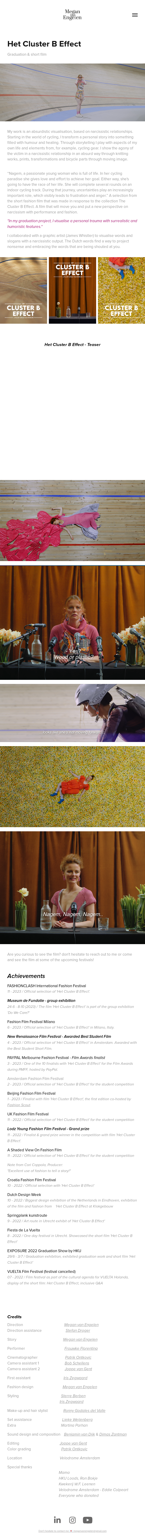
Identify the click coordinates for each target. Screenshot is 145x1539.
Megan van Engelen (81, 1325)
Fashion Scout (18, 1105)
